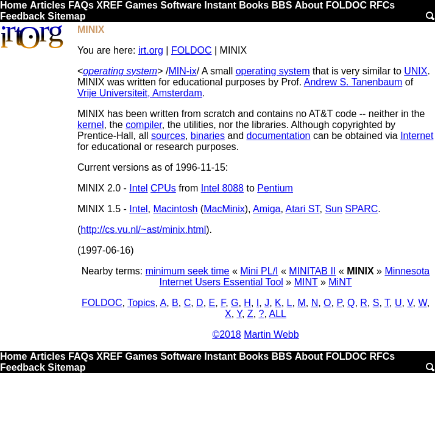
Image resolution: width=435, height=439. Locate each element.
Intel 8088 (222, 188)
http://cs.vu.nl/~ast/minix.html (143, 229)
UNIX (415, 71)
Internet (416, 135)
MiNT (340, 282)
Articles (48, 5)
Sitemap (66, 16)
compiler (144, 125)
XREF (109, 5)
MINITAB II (312, 271)
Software (181, 5)
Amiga (266, 209)
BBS (282, 5)
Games (141, 5)
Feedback (22, 16)
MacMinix (224, 209)
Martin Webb (271, 334)
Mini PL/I (259, 271)
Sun (333, 209)
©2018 (226, 334)
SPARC (361, 209)
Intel (138, 188)
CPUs (163, 188)
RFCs (382, 5)
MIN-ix (182, 71)
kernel (90, 125)
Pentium (275, 188)
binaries (208, 135)
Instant (220, 5)
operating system (120, 71)
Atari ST (302, 209)
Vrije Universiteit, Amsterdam (139, 93)
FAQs (81, 5)
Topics (141, 303)
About (309, 5)
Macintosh (176, 209)
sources (168, 135)
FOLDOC (346, 5)
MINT (306, 282)
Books (254, 5)
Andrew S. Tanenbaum (353, 82)
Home (13, 5)
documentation (278, 135)
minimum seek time (188, 271)
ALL (277, 314)
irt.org (150, 50)
